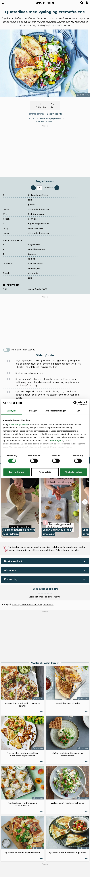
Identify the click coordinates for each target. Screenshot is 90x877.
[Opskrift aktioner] (41, 712)
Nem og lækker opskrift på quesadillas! (32, 604)
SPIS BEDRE (45, 2)
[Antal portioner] (39, 187)
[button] (20, 504)
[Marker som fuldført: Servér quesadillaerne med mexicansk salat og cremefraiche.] (8, 452)
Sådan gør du (66, 460)
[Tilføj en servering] (56, 187)
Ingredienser (21, 460)
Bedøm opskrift (54, 114)
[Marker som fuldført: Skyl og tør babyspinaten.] (8, 373)
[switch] (6, 350)
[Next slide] (85, 502)
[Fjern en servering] (33, 187)
